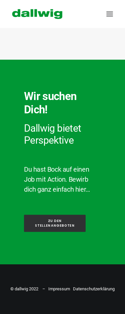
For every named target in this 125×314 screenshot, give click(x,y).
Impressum (59, 288)
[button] (109, 14)
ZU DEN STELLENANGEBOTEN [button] (55, 223)
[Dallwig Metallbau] (37, 14)
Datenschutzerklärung (94, 288)
